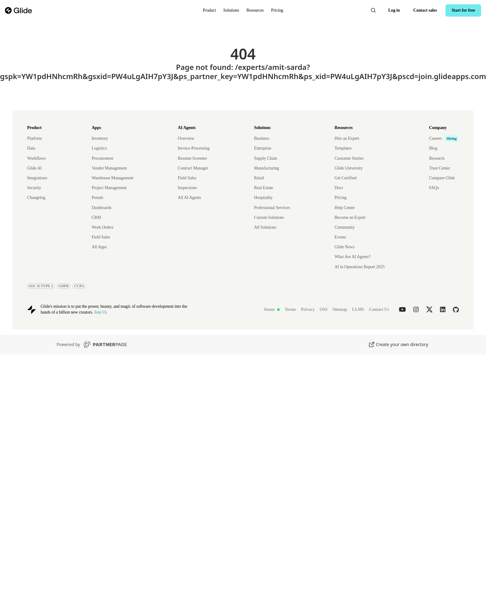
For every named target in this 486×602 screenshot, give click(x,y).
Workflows (36, 158)
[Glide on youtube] (402, 309)
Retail (259, 178)
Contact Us (379, 309)
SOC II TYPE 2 (41, 286)
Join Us (100, 312)
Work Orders (102, 227)
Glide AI (34, 168)
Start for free (463, 10)
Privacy (308, 309)
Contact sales (425, 10)
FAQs (434, 187)
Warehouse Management (112, 178)
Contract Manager (193, 168)
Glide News (344, 247)
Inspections (187, 187)
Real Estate (263, 187)
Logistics (99, 148)
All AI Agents (189, 197)
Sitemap (339, 309)
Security (34, 187)
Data (31, 148)
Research (436, 158)
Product (209, 10)
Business (261, 138)
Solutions (231, 10)
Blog (433, 148)
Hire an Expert (347, 138)
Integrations (37, 178)
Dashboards (102, 207)
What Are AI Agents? (352, 256)
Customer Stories (349, 158)
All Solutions (265, 227)
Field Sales (101, 237)
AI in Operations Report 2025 (360, 267)
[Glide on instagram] (416, 309)
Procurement (102, 158)
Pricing (277, 10)
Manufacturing (266, 168)
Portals (97, 197)
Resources (255, 10)
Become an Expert (350, 217)
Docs (339, 187)
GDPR (64, 286)
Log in (394, 10)
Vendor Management (109, 168)
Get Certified (346, 178)
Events (340, 237)
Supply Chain (265, 158)
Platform (34, 138)
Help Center (345, 207)
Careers (435, 138)
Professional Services (272, 207)
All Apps (99, 247)
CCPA (79, 286)
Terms (290, 309)
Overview (186, 138)
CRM (96, 217)
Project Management (109, 187)
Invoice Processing (194, 148)
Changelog (36, 197)
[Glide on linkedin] (443, 309)
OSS (323, 309)
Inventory (100, 138)
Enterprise (262, 148)
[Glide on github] (456, 310)
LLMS (358, 309)
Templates (343, 148)
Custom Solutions (269, 217)
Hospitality (263, 197)
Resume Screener (192, 158)
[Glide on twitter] (429, 309)
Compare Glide (442, 178)
